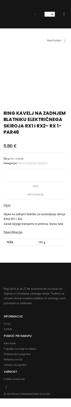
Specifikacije (35, 194)
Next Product (54, 40)
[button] (64, 14)
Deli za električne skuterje (32, 163)
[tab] (36, 186)
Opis (35, 186)
